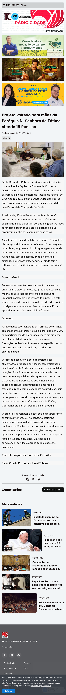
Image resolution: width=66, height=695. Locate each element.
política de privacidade (40, 685)
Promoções (9, 673)
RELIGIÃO (7, 138)
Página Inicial (9, 663)
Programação (10, 668)
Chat (26, 668)
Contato (27, 663)
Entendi (8, 691)
